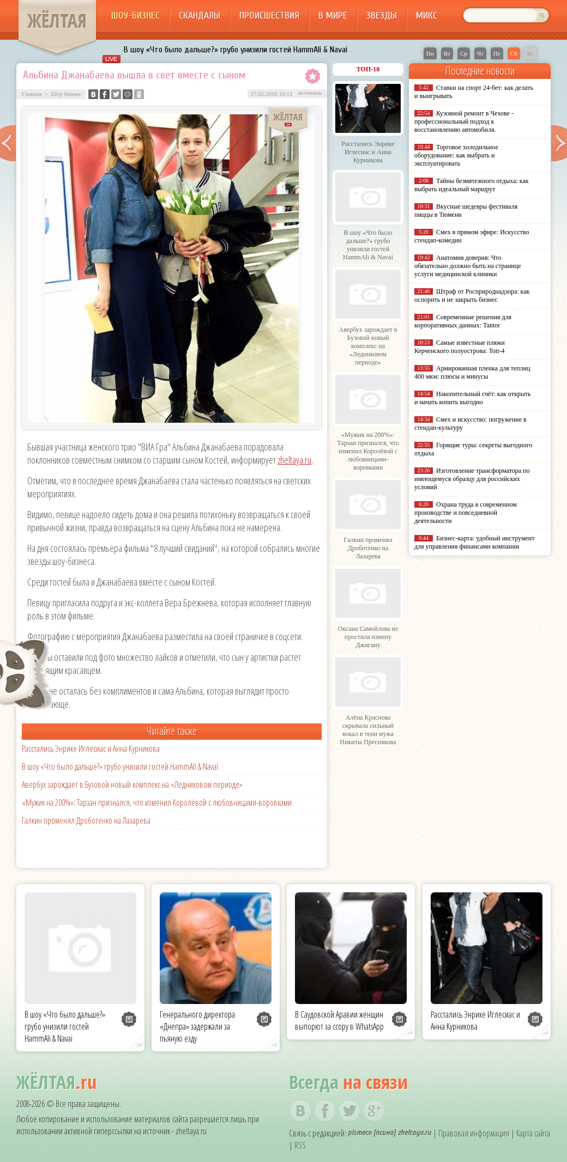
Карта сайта (533, 1133)
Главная (32, 93)
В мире (332, 15)
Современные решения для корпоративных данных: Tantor (462, 321)
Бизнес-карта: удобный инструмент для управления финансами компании (474, 542)
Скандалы (199, 15)
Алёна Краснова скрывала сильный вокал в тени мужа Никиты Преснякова (368, 730)
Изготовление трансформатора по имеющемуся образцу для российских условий (472, 479)
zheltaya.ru (294, 459)
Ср (463, 53)
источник (310, 92)
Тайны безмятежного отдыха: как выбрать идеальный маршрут (471, 185)
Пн (430, 53)
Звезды (381, 15)
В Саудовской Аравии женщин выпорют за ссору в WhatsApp (339, 1020)
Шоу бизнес (66, 93)
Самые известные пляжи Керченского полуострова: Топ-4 (459, 347)
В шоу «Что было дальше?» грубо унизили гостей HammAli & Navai (235, 49)
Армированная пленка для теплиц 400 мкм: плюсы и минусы (472, 372)
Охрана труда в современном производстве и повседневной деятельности (465, 513)
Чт (480, 53)
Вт (447, 53)
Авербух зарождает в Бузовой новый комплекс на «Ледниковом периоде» (132, 784)
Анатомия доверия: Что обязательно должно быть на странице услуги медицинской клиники (467, 266)
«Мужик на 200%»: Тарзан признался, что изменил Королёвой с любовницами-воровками (157, 802)
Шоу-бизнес (135, 15)
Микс (426, 15)
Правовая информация (473, 1133)
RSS (300, 1145)
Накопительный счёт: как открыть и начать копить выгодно (472, 398)
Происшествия (269, 15)
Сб (513, 53)
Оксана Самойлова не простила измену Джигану (368, 637)
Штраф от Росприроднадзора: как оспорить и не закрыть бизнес (471, 295)
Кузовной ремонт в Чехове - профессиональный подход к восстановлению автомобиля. (464, 121)
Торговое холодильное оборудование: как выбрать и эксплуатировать (456, 155)
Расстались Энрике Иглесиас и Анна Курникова (91, 749)
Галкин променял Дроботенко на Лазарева (86, 820)
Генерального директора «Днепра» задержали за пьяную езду (197, 1026)
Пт (496, 53)
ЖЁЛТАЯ (57, 20)
